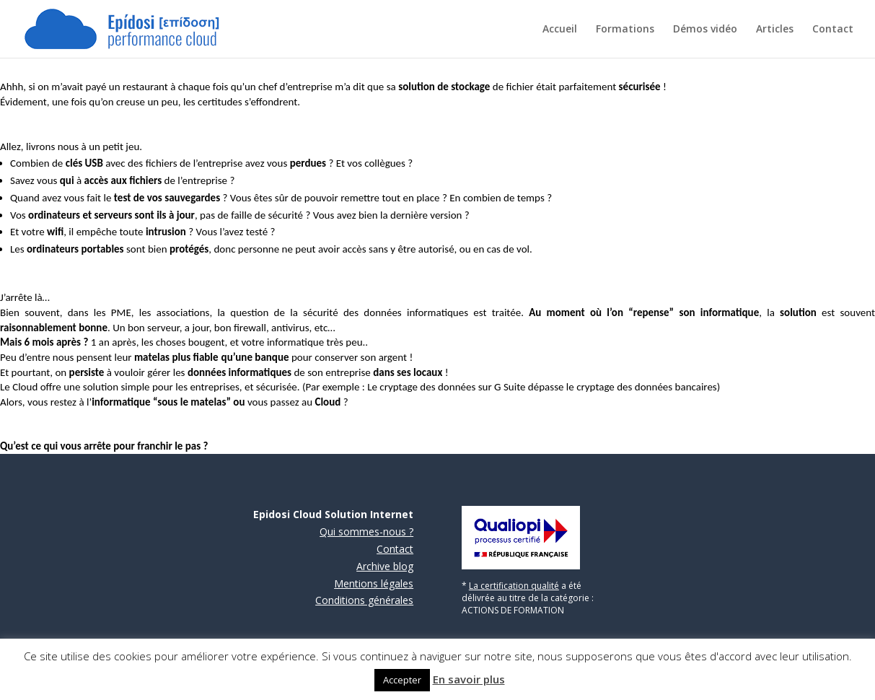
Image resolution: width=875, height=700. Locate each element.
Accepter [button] (402, 679)
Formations (625, 29)
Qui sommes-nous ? (366, 531)
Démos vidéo (705, 29)
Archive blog (384, 566)
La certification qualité (514, 585)
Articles (774, 29)
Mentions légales (373, 583)
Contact (832, 29)
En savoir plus (469, 679)
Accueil (559, 29)
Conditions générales (364, 600)
